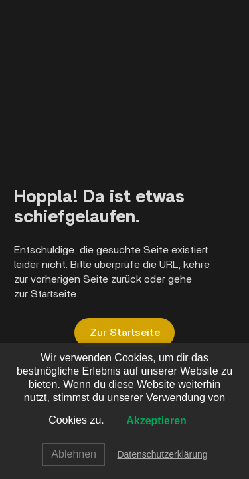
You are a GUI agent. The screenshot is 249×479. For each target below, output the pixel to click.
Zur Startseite (125, 332)
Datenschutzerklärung (162, 454)
